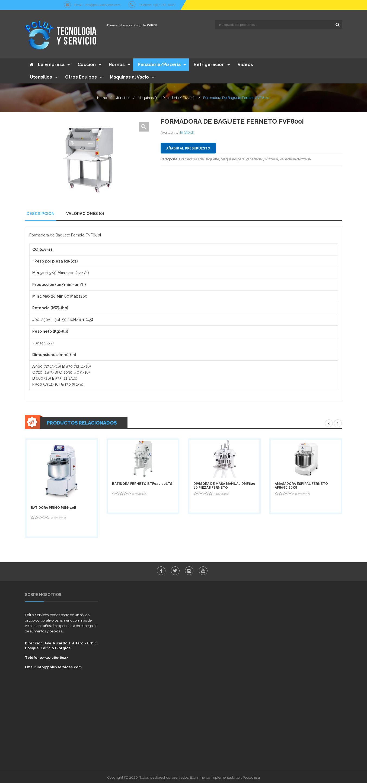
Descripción (40, 212)
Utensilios (122, 96)
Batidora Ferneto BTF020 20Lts (142, 483)
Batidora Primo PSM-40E (53, 507)
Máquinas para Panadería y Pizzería (167, 96)
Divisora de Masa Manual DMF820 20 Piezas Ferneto (224, 484)
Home (102, 96)
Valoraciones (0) (84, 212)
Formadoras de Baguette (199, 158)
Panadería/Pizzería (295, 158)
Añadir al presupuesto (188, 147)
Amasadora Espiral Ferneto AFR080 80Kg (301, 484)
